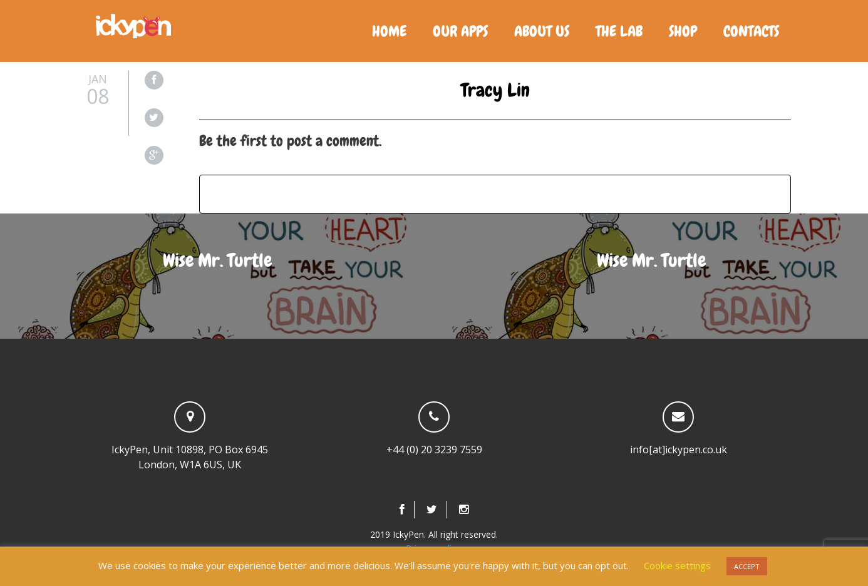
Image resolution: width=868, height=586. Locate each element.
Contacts (751, 31)
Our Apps (460, 31)
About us (541, 31)
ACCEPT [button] (747, 566)
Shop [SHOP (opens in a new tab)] (683, 31)
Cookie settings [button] (677, 565)
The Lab (619, 31)
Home (389, 31)
